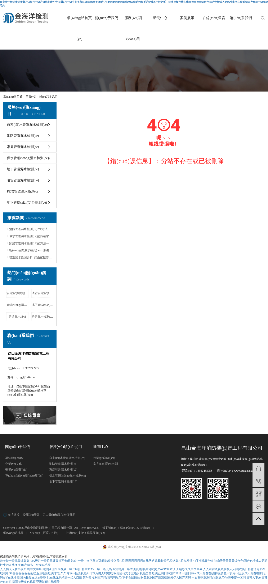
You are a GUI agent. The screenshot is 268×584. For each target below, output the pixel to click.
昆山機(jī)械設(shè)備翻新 (59, 514)
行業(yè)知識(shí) (104, 458)
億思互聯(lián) (96, 532)
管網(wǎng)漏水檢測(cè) (17, 304)
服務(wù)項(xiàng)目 (133, 28)
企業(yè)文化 (13, 463)
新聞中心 (160, 18)
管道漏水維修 (17, 316)
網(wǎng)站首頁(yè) (79, 28)
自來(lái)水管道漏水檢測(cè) (27, 124)
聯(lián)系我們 (241, 18)
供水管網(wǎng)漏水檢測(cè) (28, 158)
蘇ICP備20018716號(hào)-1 (137, 527)
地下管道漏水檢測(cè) (23, 169)
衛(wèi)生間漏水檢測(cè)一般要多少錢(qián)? (31, 250)
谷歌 (54, 532)
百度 (46, 532)
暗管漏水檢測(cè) (43, 316)
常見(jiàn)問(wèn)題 (105, 463)
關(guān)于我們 (106, 18)
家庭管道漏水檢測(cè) (23, 147)
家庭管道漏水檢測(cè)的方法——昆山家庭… (31, 243)
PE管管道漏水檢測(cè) (23, 191)
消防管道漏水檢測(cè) (23, 135)
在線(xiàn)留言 (214, 18)
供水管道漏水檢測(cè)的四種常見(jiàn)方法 (31, 236)
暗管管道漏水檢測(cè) (23, 180)
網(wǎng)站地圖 (13, 532)
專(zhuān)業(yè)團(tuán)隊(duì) (24, 475)
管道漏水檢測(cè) (17, 293)
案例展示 (187, 18)
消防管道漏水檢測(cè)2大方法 (28, 229)
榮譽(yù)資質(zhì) (16, 469)
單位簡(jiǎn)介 (14, 458)
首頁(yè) (31, 96)
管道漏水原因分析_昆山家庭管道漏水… (31, 257)
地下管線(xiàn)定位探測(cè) (27, 202)
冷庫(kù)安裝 (31, 514)
